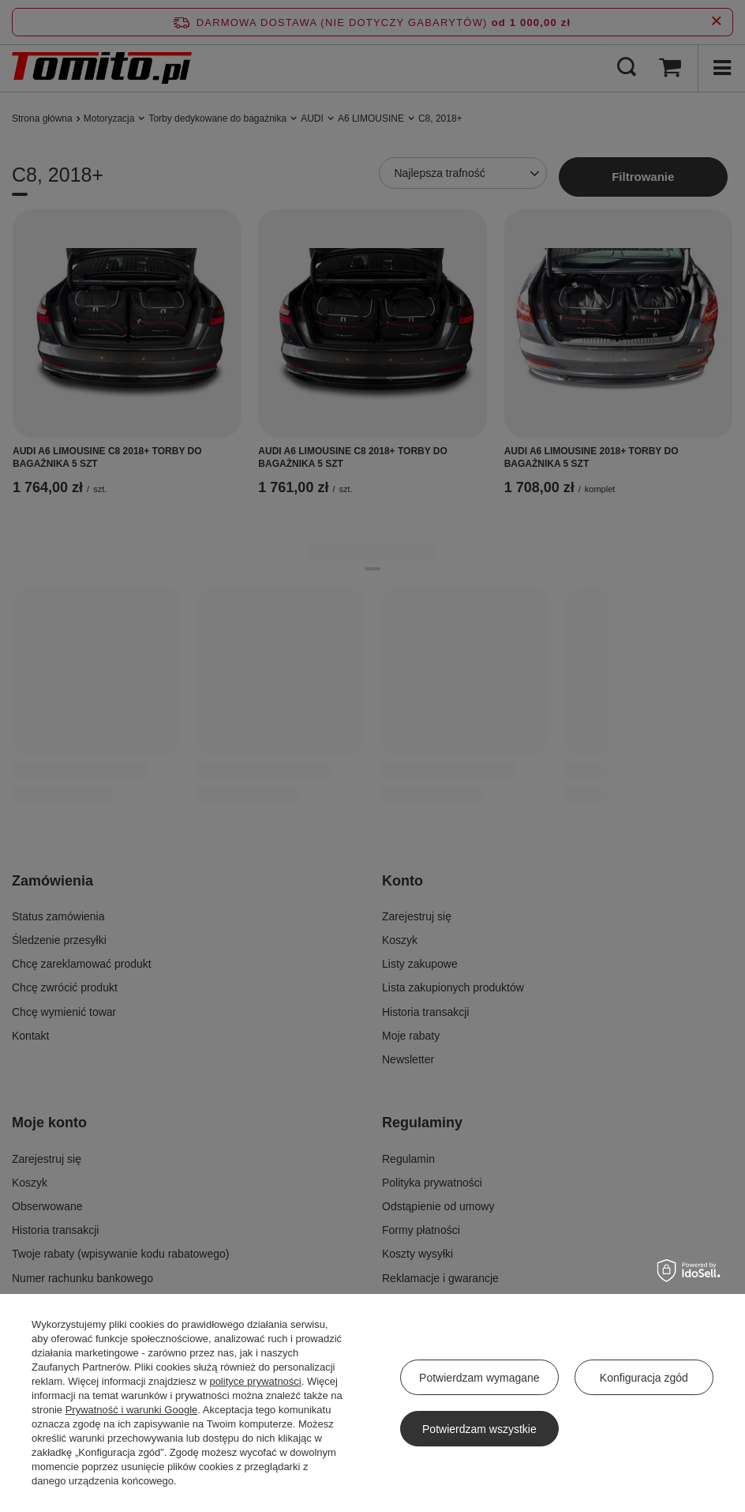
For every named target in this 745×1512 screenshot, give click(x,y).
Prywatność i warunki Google (132, 1410)
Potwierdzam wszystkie (479, 1429)
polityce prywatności (255, 1381)
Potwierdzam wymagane (479, 1377)
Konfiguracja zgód (644, 1377)
